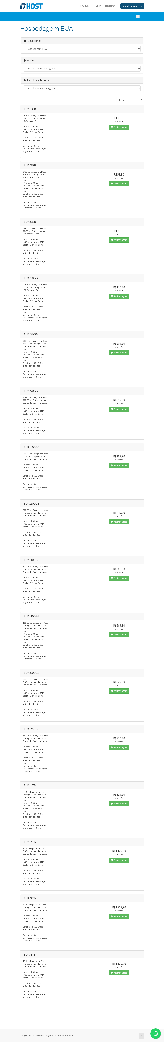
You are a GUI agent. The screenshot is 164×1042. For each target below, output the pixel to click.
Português (85, 5)
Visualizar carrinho (132, 5)
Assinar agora (119, 127)
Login (98, 5)
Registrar (110, 5)
